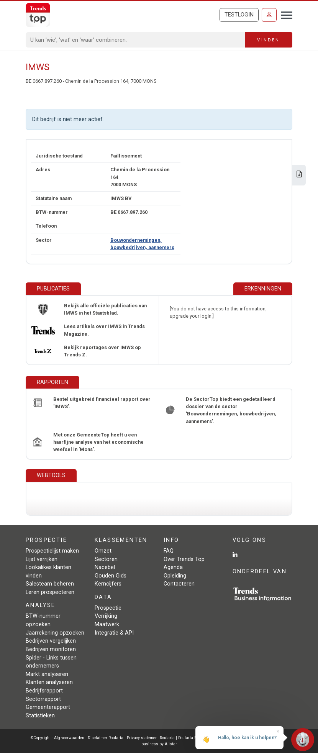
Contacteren (179, 584)
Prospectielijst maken (52, 551)
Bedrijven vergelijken (51, 641)
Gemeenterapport (48, 707)
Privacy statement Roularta (151, 738)
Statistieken (40, 715)
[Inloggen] (269, 15)
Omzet (103, 551)
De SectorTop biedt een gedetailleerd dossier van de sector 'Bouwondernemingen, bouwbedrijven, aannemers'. (231, 410)
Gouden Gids (110, 576)
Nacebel (105, 567)
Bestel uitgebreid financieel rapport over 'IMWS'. (102, 402)
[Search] (135, 40)
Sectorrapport (43, 699)
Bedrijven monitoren (51, 649)
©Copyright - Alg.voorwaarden (57, 738)
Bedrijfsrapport (44, 690)
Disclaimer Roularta (105, 738)
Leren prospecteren (50, 592)
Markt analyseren (47, 674)
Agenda (173, 567)
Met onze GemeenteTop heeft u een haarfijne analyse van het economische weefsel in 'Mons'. (98, 442)
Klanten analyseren (49, 682)
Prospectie (108, 608)
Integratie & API (114, 633)
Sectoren (106, 559)
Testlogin (239, 14)
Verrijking (106, 616)
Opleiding (175, 576)
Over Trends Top (184, 559)
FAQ (169, 551)
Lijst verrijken (41, 559)
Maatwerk (107, 624)
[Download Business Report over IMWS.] (299, 175)
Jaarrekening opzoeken (55, 633)
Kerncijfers (108, 584)
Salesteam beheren (50, 584)
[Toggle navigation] (284, 14)
